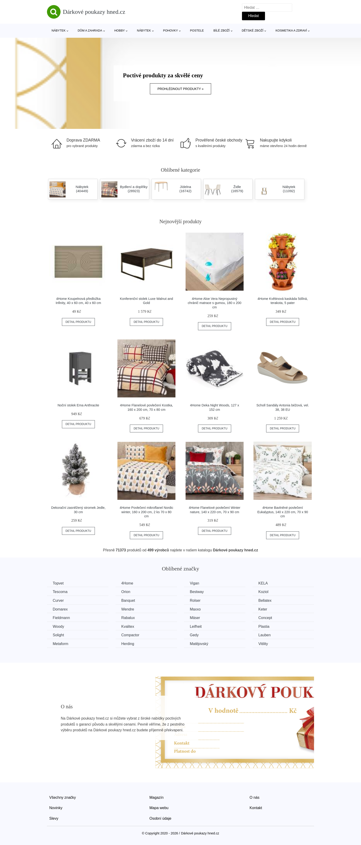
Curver (58, 600)
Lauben (264, 635)
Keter (262, 609)
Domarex (60, 609)
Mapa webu (159, 808)
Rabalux (128, 618)
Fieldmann (61, 618)
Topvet (58, 583)
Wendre (127, 609)
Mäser (195, 618)
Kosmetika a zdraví (291, 30)
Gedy (194, 635)
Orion (125, 592)
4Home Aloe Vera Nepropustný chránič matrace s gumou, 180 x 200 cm (215, 303)
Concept (265, 618)
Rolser (195, 600)
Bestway (197, 592)
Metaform (60, 644)
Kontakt (256, 808)
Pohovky (170, 30)
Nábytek (59, 30)
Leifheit (196, 626)
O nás (254, 797)
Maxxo (195, 609)
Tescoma (60, 592)
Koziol (263, 592)
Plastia (263, 626)
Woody (58, 626)
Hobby (119, 30)
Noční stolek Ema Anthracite (78, 405)
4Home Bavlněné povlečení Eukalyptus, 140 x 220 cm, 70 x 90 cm (282, 512)
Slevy (53, 818)
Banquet (128, 600)
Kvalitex (127, 626)
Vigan (194, 583)
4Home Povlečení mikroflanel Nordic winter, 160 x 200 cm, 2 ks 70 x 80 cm (146, 512)
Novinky (55, 808)
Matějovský (199, 644)
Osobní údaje (160, 818)
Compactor (130, 635)
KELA (263, 583)
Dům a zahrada (90, 30)
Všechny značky (62, 797)
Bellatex (264, 600)
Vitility (263, 644)
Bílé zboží (221, 30)
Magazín (156, 797)
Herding (127, 644)
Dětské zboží (252, 30)
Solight (58, 635)
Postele (197, 30)
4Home (127, 583)
